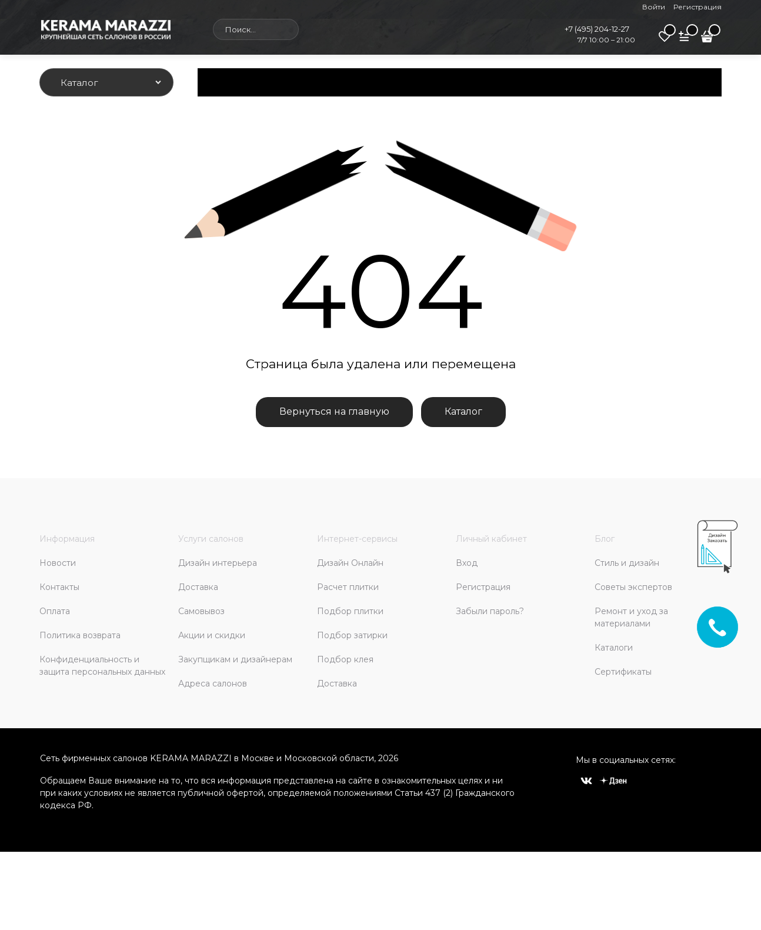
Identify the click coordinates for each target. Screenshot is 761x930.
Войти (653, 6)
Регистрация (697, 6)
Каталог (463, 411)
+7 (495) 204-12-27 (597, 29)
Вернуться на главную (334, 411)
